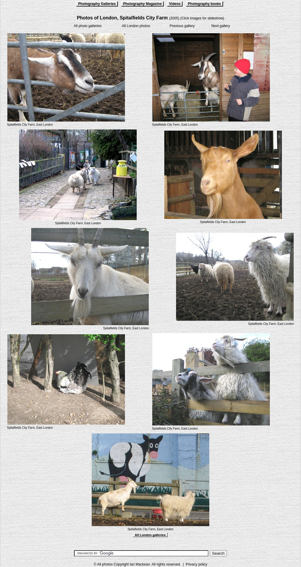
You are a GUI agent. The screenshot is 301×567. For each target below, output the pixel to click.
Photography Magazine (142, 4)
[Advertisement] (150, 543)
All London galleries (150, 535)
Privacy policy (196, 564)
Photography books (204, 4)
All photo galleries (88, 26)
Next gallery (220, 26)
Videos (174, 4)
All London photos (136, 26)
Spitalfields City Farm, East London (30, 124)
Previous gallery (182, 26)
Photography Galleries (97, 4)
